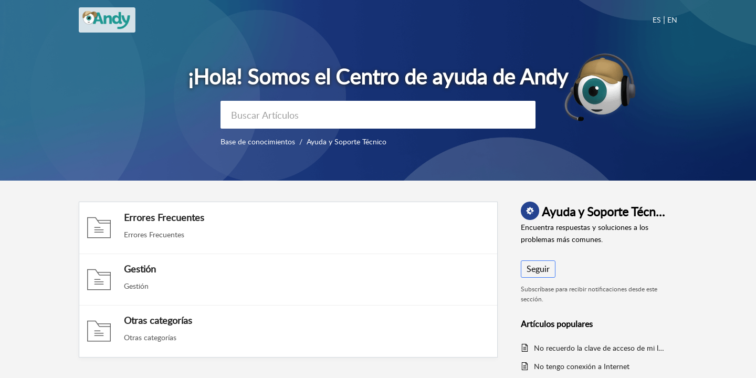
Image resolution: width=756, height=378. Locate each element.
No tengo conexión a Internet (581, 366)
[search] (378, 115)
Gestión (140, 269)
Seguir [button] (538, 269)
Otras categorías (158, 320)
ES (657, 20)
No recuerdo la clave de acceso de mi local (600, 348)
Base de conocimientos (257, 141)
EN (672, 20)
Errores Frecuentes (164, 217)
